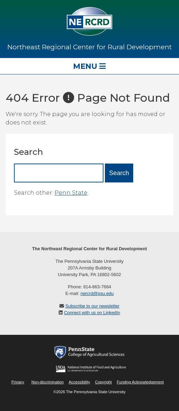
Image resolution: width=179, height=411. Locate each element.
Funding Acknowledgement (140, 382)
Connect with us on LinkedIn (92, 312)
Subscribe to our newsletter (92, 306)
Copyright (103, 382)
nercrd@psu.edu (97, 293)
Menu (89, 66)
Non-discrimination (47, 382)
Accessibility (79, 382)
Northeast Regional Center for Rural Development (89, 47)
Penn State (71, 192)
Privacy (17, 382)
